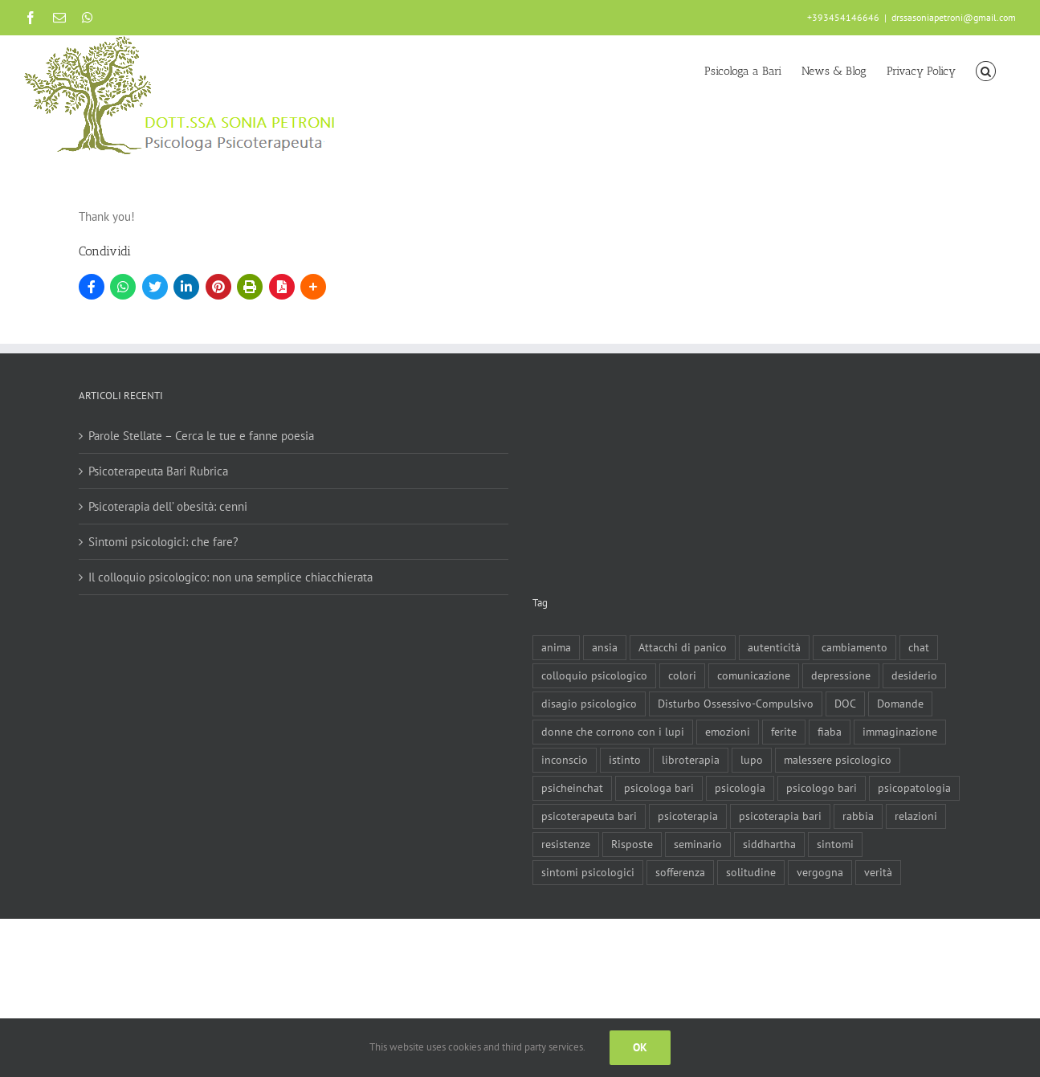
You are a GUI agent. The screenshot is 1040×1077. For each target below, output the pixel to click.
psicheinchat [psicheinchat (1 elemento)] (572, 788)
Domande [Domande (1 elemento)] (900, 703)
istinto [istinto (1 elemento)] (625, 760)
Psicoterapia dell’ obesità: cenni (167, 506)
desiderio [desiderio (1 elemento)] (914, 675)
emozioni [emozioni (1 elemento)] (727, 731)
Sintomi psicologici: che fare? (163, 541)
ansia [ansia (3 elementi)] (605, 647)
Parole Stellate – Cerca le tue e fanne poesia (201, 435)
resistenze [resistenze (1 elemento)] (565, 844)
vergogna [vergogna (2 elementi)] (820, 872)
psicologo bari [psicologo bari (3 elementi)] (821, 788)
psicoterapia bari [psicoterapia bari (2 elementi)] (780, 816)
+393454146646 (843, 17)
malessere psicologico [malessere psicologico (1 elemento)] (837, 760)
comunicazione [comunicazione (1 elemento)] (753, 675)
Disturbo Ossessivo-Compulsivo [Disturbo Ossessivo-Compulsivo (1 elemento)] (736, 703)
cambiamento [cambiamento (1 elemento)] (854, 647)
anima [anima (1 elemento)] (556, 647)
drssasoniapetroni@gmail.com (953, 17)
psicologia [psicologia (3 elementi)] (740, 788)
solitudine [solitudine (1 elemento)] (751, 872)
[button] (986, 70)
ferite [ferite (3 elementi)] (784, 731)
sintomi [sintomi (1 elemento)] (835, 844)
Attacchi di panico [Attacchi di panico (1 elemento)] (682, 647)
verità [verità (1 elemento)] (878, 872)
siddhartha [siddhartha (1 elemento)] (769, 844)
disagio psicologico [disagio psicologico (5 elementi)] (589, 703)
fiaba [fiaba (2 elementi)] (830, 731)
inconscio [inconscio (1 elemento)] (564, 760)
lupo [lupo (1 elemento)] (751, 760)
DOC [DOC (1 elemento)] (845, 703)
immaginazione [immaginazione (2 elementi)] (900, 731)
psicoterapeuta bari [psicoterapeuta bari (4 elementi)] (589, 816)
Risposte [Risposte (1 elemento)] (632, 844)
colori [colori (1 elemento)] (682, 675)
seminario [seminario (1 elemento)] (698, 844)
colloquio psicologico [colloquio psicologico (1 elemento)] (594, 675)
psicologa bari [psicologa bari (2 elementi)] (659, 788)
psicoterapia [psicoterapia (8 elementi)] (688, 816)
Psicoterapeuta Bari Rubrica (158, 471)
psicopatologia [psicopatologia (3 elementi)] (914, 788)
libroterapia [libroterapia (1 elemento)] (691, 760)
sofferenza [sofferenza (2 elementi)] (680, 872)
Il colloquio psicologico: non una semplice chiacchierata (230, 577)
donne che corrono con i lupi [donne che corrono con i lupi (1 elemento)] (612, 731)
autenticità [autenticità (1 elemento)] (774, 647)
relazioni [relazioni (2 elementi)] (916, 816)
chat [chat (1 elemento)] (918, 647)
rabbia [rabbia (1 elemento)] (858, 816)
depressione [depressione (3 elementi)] (841, 675)
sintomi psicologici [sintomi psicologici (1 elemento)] (587, 872)
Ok (640, 1047)
